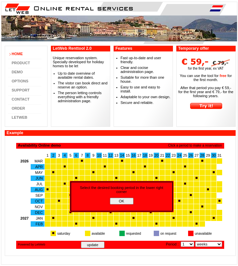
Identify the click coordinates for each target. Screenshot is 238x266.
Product (21, 63)
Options (20, 81)
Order (18, 108)
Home (17, 54)
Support (21, 90)
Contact (21, 99)
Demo (17, 72)
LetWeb (19, 117)
